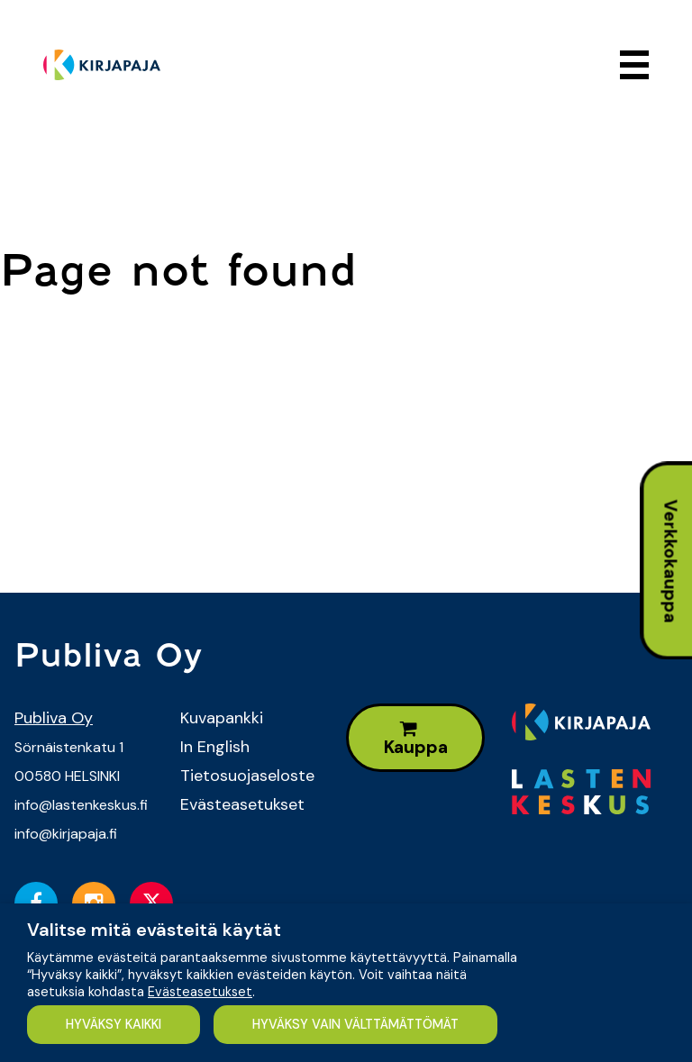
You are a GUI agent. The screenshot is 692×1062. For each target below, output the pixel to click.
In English (215, 747)
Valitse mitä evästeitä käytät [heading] (154, 929)
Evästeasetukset (242, 804)
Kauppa (416, 739)
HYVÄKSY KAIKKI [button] (113, 1024)
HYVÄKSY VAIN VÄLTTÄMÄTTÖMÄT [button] (356, 1024)
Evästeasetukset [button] (200, 991)
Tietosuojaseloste (247, 775)
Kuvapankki (221, 718)
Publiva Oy (53, 718)
